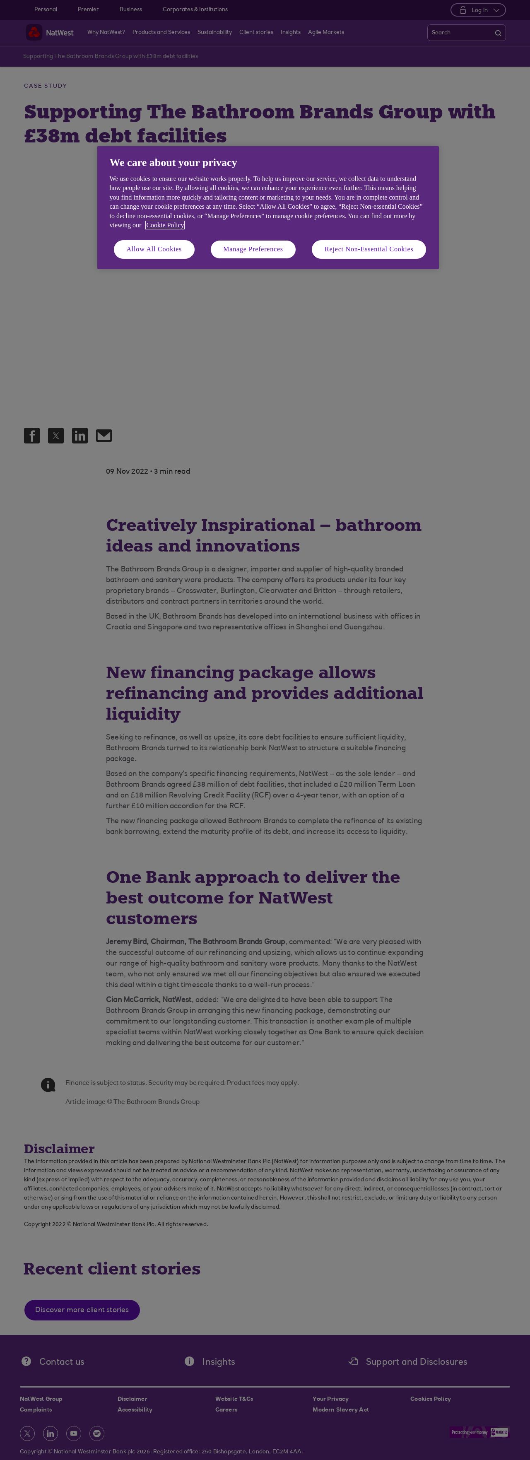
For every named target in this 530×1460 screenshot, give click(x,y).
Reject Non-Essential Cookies (369, 249)
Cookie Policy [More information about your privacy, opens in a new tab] (165, 225)
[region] (268, 207)
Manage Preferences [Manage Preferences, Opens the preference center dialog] (253, 249)
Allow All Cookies (154, 249)
